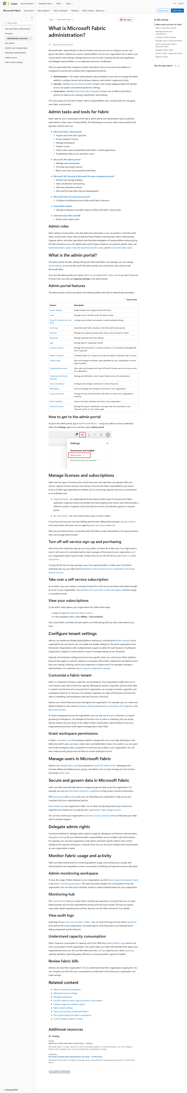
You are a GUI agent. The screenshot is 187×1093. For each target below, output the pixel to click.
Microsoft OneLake (57, 709)
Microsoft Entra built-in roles (90, 247)
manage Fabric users (69, 765)
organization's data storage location (105, 809)
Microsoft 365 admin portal (67, 159)
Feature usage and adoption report (69, 1004)
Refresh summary (57, 355)
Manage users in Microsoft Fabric (169, 40)
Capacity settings (56, 348)
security (72, 796)
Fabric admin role (110, 275)
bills (84, 967)
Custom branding (57, 393)
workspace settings (86, 706)
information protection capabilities (84, 790)
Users (52, 315)
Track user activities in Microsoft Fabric (71, 1011)
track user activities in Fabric (78, 922)
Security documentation (81, 83)
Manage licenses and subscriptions (164, 32)
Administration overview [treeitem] (17, 38)
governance (58, 796)
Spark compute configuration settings (93, 668)
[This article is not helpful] (178, 65)
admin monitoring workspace (67, 883)
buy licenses (129, 521)
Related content (162, 56)
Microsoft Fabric (64, 19)
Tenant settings (56, 310)
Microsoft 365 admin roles (120, 247)
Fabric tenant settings (63, 1007)
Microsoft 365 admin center (78, 613)
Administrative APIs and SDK (67, 215)
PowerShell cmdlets (63, 206)
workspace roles (64, 740)
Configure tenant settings (166, 37)
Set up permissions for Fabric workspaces (72, 1015)
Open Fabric (177, 10)
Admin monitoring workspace (67, 989)
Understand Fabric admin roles (62, 247)
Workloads (54, 338)
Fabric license (90, 275)
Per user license (61, 515)
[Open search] (174, 3)
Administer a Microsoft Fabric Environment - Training (70, 1043)
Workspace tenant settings (65, 993)
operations (132, 922)
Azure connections (57, 383)
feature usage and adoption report (122, 879)
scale (113, 525)
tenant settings (55, 265)
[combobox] (18, 23)
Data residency (55, 806)
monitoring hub (59, 901)
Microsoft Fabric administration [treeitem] (17, 29)
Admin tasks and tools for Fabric (169, 24)
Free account (163, 10)
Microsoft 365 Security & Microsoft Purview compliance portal (83, 176)
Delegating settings (57, 837)
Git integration (126, 706)
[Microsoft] (5, 3)
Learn (51, 19)
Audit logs (54, 328)
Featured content (57, 406)
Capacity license (61, 499)
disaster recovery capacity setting (101, 815)
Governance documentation (87, 91)
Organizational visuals (58, 368)
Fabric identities (56, 401)
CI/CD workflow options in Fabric (68, 1018)
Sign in (181, 3)
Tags (51, 343)
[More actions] (136, 20)
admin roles (64, 772)
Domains (53, 333)
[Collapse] (32, 17)
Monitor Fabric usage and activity (169, 53)
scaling (100, 950)
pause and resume (98, 525)
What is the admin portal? (166, 28)
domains (111, 715)
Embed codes (55, 360)
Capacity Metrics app (115, 943)
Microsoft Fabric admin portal (68, 131)
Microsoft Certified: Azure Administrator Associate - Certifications (75, 1057)
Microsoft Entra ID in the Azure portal (71, 196)
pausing (128, 950)
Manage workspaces (63, 996)
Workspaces (54, 388)
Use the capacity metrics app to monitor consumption (78, 1000)
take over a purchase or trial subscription (102, 589)
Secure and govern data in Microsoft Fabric (166, 45)
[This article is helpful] (175, 65)
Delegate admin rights (164, 50)
